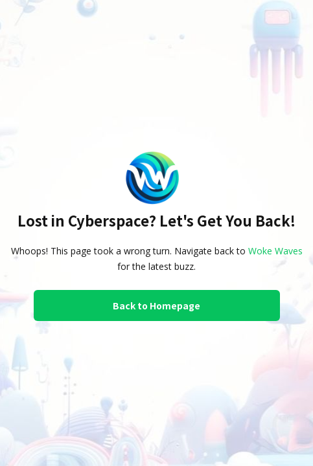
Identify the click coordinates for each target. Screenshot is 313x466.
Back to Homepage (156, 305)
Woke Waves (275, 251)
